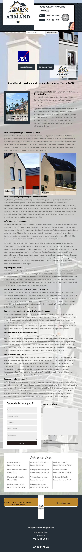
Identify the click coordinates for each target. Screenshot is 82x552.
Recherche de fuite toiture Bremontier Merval (39, 463)
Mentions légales (19, 505)
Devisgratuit (65, 17)
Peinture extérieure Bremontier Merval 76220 (62, 471)
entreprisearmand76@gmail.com (41, 527)
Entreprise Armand (63, 503)
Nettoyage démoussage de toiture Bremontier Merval (39, 471)
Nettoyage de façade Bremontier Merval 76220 (62, 478)
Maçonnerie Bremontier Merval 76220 (15, 478)
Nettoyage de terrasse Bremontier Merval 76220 (39, 485)
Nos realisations (26, 67)
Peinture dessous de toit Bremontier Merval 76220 (16, 485)
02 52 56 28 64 (53, 15)
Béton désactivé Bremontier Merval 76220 (17, 471)
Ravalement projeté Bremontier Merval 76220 (62, 463)
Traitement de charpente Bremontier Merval (39, 478)
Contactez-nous (45, 67)
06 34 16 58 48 (53, 19)
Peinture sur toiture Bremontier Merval (14, 463)
